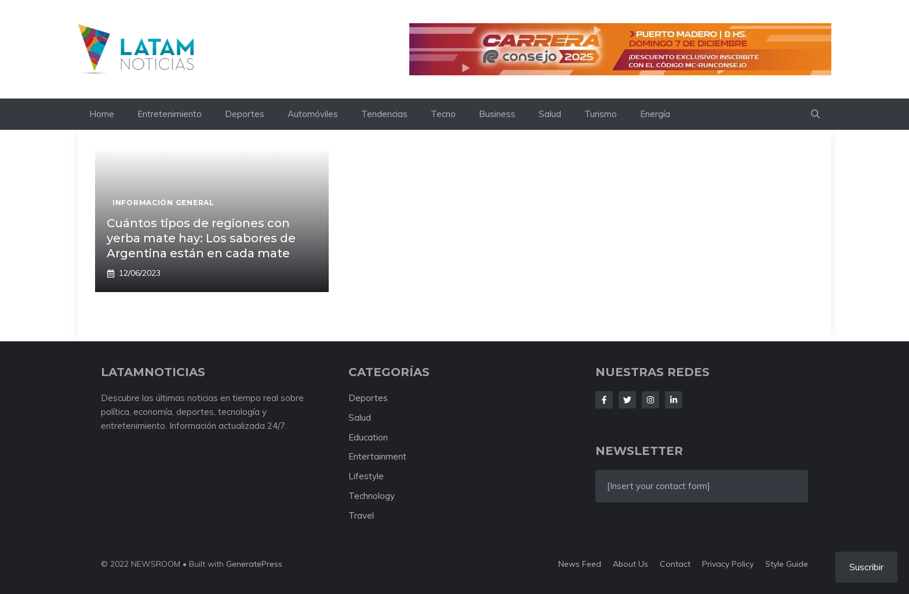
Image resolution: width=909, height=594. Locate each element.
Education (368, 437)
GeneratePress (254, 564)
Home (101, 113)
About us (630, 564)
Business (497, 113)
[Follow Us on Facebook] (604, 400)
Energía (655, 113)
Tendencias (384, 113)
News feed (579, 564)
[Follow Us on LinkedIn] (673, 400)
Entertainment (377, 456)
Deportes (244, 113)
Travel (361, 515)
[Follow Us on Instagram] (650, 400)
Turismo (600, 113)
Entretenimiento (169, 113)
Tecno (443, 113)
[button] (815, 114)
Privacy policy (728, 564)
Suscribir (866, 567)
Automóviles (313, 113)
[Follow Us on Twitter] (627, 400)
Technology (371, 495)
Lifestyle (366, 476)
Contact (675, 564)
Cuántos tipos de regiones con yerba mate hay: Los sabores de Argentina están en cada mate (201, 238)
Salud (550, 113)
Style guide (786, 564)
